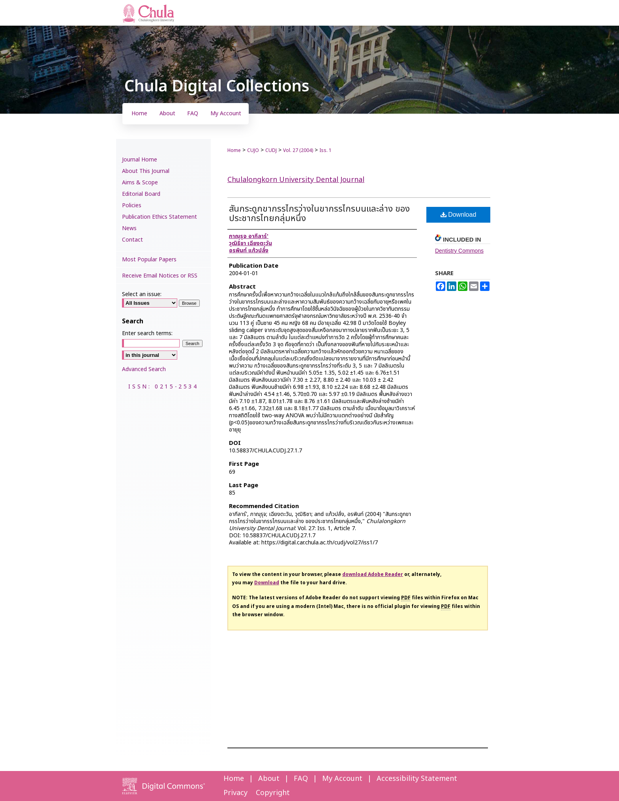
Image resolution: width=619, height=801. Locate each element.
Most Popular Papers (149, 259)
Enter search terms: (147, 333)
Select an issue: (141, 294)
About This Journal (145, 171)
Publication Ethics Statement (159, 217)
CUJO (253, 150)
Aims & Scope (140, 182)
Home (234, 150)
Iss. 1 (325, 150)
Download (458, 214)
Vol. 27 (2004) (298, 150)
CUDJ (271, 150)
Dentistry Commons (459, 251)
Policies (131, 205)
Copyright (273, 793)
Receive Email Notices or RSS (159, 276)
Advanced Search (144, 369)
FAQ (301, 778)
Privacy (235, 793)
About (268, 778)
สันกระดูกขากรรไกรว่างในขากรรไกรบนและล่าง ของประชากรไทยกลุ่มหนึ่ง (319, 214)
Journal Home (139, 160)
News (129, 228)
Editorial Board (141, 194)
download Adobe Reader (372, 574)
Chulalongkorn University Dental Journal (295, 179)
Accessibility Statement (417, 778)
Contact (132, 240)
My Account (342, 778)
